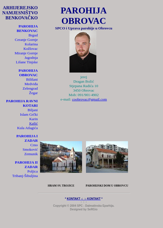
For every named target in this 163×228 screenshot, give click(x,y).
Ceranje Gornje (26, 40)
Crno (34, 145)
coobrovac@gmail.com (89, 99)
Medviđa (31, 84)
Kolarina (31, 44)
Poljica (32, 171)
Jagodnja (31, 57)
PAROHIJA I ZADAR (27, 138)
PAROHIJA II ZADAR (26, 164)
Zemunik (31, 154)
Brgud (33, 35)
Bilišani (32, 79)
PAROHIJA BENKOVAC (27, 28)
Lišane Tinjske (27, 62)
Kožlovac (31, 48)
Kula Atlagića (27, 128)
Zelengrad (30, 88)
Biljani (33, 110)
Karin (33, 119)
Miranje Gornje (26, 53)
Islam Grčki (29, 114)
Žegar (33, 93)
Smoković (30, 149)
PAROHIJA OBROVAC (28, 72)
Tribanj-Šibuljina (25, 176)
